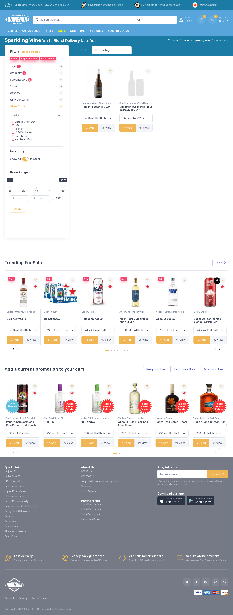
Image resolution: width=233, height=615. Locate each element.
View (106, 127)
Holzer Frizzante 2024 (96, 106)
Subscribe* (217, 474)
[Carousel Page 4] (117, 350)
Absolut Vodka (203, 319)
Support (9, 598)
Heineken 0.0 (90, 319)
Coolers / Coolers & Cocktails (22, 418)
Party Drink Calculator (17, 511)
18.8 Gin (49, 422)
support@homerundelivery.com (99, 481)
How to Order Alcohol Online (21, 506)
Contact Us (87, 476)
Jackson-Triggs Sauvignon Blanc (17, 320)
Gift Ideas (96, 30)
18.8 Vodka (89, 422)
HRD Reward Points (16, 481)
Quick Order (11, 536)
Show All (15, 159)
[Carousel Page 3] (114, 350)
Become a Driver (119, 30)
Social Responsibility (17, 501)
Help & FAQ (11, 471)
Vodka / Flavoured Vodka (132, 418)
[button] (36, 66)
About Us (86, 471)
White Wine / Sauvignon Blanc (22, 312)
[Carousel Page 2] (111, 350)
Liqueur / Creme (164, 418)
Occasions (11, 521)
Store (49, 30)
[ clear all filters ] (30, 51)
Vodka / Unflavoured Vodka (58, 312)
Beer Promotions (14, 486)
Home (173, 40)
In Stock (35, 159)
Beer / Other (88, 312)
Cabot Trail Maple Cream (172, 422)
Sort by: (85, 50)
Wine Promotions (14, 496)
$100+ (59, 198)
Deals (62, 30)
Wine (186, 40)
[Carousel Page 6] (124, 350)
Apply (17, 208)
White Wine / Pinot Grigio (169, 312)
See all (221, 262)
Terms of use (39, 598)
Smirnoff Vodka (53, 319)
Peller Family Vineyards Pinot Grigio (171, 320)
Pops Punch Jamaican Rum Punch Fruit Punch (22, 424)
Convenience (31, 30)
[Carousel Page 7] (127, 350)
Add (89, 127)
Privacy (23, 598)
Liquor (186, 369)
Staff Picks (77, 30)
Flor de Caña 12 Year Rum (210, 422)
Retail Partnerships (92, 509)
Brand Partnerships (92, 504)
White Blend (48, 59)
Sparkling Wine (202, 40)
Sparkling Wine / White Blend (97, 103)
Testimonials (12, 526)
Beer (157, 369)
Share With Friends (15, 531)
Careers (85, 486)
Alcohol (12, 30)
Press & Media (89, 491)
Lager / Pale (125, 312)
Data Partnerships (91, 514)
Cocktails (10, 516)
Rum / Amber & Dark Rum (207, 418)
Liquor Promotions (15, 491)
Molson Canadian (130, 319)
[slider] (10, 185)
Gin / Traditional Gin (54, 418)
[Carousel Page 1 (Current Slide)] (107, 350)
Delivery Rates (13, 476)
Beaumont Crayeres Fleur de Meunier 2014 (135, 108)
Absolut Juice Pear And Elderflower (134, 424)
